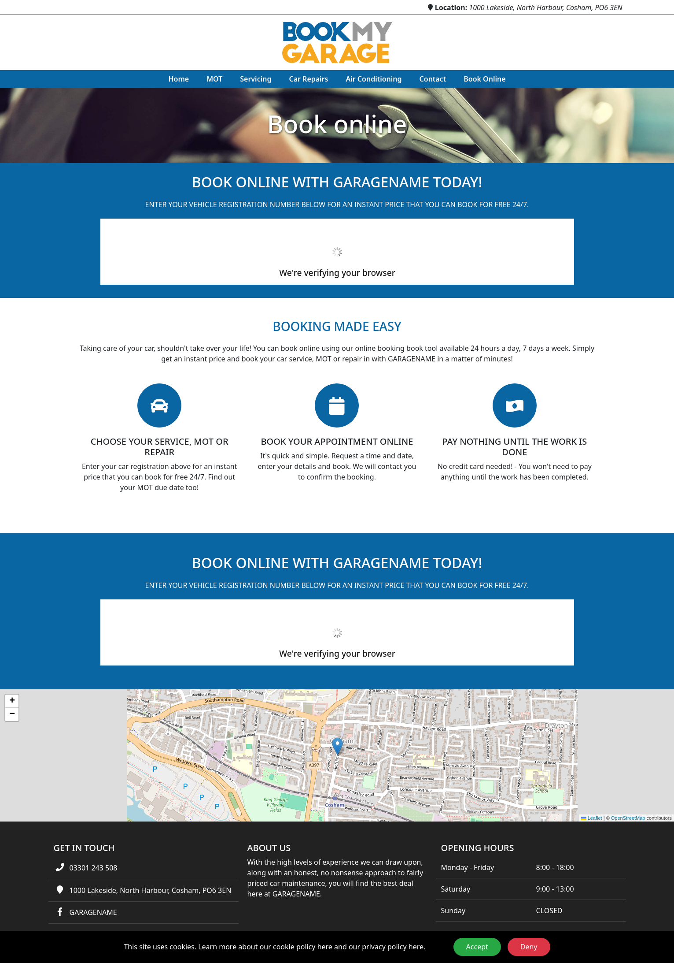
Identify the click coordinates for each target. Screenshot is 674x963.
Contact (433, 79)
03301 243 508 (93, 868)
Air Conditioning (373, 79)
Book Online (484, 79)
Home (178, 79)
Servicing (255, 79)
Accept (477, 947)
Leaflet (591, 818)
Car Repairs (308, 79)
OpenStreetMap (628, 818)
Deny (529, 947)
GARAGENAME (93, 912)
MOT (214, 79)
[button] (337, 746)
